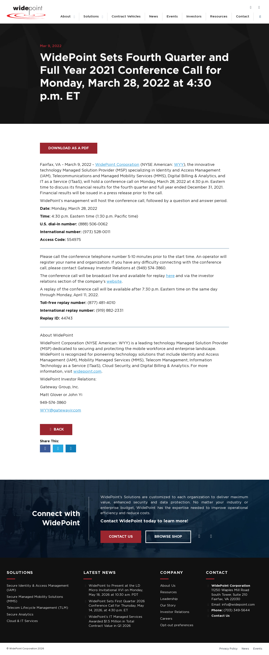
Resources (218, 16)
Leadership (169, 599)
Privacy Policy (228, 648)
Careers (166, 618)
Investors (194, 16)
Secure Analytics (20, 614)
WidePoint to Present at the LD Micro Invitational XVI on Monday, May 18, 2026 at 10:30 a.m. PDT (116, 590)
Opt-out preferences (176, 625)
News (153, 16)
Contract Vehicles (126, 16)
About (65, 16)
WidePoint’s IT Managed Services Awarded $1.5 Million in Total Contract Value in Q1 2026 (115, 621)
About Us (167, 585)
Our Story (168, 605)
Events (172, 16)
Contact (242, 16)
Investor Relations (174, 612)
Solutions (91, 16)
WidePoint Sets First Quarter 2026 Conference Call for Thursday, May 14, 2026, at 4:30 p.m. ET (117, 606)
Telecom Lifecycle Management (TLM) (37, 607)
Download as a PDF (68, 148)
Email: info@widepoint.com (233, 604)
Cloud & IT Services (22, 621)
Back (56, 429)
